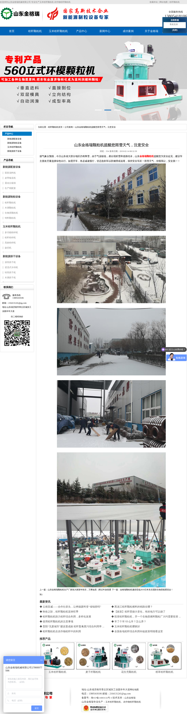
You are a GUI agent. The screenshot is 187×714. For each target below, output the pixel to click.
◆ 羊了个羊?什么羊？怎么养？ (128, 621)
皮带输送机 (10, 178)
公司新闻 (69, 127)
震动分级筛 (10, 183)
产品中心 (81, 31)
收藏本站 (154, 2)
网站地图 (163, 2)
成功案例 (128, 31)
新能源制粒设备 (14, 143)
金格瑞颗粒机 (147, 156)
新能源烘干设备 (14, 151)
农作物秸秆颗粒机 (132, 702)
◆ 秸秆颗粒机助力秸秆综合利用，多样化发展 (65, 616)
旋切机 (8, 247)
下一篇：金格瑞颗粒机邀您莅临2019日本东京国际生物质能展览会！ (142, 589)
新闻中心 (104, 31)
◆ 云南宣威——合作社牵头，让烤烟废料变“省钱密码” (70, 606)
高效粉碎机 (10, 242)
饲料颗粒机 (10, 218)
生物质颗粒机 (11, 213)
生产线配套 (10, 188)
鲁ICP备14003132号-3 (101, 697)
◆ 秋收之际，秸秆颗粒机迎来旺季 (59, 611)
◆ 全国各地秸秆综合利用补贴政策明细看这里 (137, 631)
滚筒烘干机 (10, 262)
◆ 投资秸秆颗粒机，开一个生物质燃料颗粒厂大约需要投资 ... (146, 616)
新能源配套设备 (14, 139)
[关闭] (174, 30)
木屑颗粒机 (10, 207)
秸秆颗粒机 (174, 2)
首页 (11, 31)
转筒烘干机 (10, 272)
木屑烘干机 (10, 277)
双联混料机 (10, 173)
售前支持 (174, 24)
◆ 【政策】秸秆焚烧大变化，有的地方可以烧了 (138, 611)
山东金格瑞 (129, 697)
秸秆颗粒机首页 (55, 127)
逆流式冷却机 (11, 267)
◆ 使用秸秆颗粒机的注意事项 (56, 621)
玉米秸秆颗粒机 (58, 31)
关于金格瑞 (151, 31)
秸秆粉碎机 (10, 237)
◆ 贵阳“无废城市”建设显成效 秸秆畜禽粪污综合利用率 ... (72, 626)
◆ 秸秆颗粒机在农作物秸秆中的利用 (60, 631)
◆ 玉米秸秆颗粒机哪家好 (125, 626)
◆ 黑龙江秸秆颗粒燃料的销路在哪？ (132, 606)
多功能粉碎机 (11, 232)
